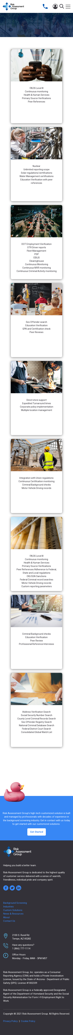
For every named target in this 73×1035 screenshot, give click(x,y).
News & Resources (13, 913)
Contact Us (9, 920)
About (6, 917)
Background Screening (15, 902)
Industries (8, 906)
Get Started (36, 831)
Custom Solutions (12, 910)
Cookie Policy (28, 1021)
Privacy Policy (10, 1021)
